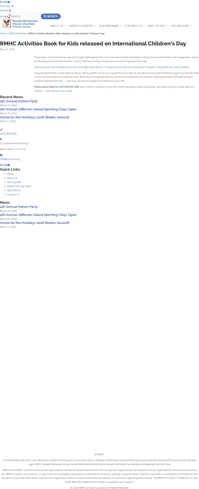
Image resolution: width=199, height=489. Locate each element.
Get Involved (13, 180)
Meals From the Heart (19, 184)
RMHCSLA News (17, 32)
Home (3, 32)
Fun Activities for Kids (66, 85)
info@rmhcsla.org (9, 157)
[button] (1, 1)
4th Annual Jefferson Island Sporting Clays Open (38, 108)
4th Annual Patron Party (19, 100)
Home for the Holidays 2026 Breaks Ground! (34, 116)
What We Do (13, 188)
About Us (12, 176)
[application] (64, 25)
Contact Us (13, 192)
